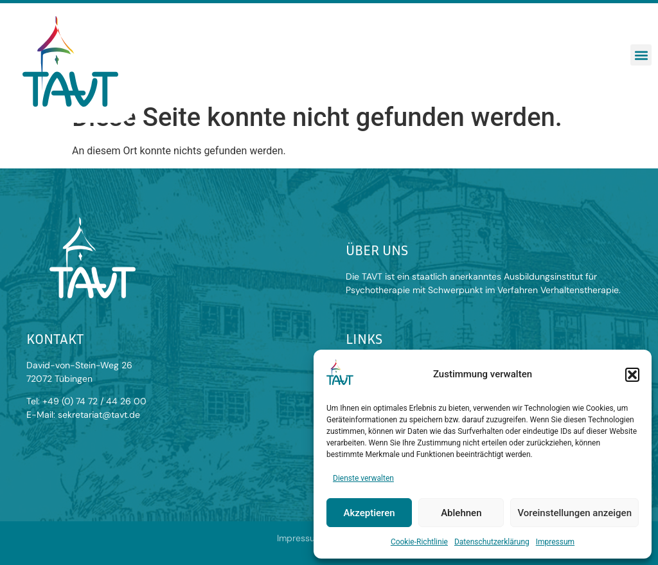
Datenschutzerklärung (491, 541)
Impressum (555, 541)
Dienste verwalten (363, 478)
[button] (632, 374)
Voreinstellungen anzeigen (574, 513)
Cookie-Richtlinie (419, 541)
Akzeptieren (369, 513)
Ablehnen (461, 513)
